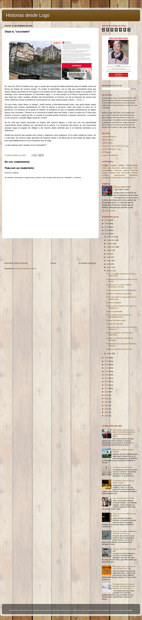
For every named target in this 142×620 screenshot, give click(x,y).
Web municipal (107, 140)
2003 (107, 405)
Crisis (135, 168)
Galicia (126, 170)
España (134, 173)
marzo (109, 267)
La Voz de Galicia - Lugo (111, 149)
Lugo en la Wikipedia (110, 155)
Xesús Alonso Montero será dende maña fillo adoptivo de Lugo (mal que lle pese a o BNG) (124, 433)
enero (109, 353)
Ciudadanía (127, 178)
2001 (107, 412)
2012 (107, 385)
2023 (107, 227)
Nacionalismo (117, 178)
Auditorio (105, 175)
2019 (107, 361)
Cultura (113, 165)
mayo (109, 260)
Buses (133, 177)
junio (109, 257)
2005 (107, 399)
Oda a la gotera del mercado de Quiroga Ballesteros (118, 316)
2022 (107, 230)
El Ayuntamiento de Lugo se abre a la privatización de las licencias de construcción (124, 586)
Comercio (118, 170)
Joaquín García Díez (111, 173)
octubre (110, 244)
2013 (107, 381)
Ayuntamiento (107, 170)
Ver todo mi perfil (108, 211)
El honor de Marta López (115, 320)
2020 (107, 358)
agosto (109, 250)
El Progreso (106, 152)
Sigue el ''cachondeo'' (114, 311)
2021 (107, 234)
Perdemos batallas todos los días (119, 349)
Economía (116, 168)
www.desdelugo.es (109, 137)
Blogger (129, 610)
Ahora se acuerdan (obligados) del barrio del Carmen (124, 532)
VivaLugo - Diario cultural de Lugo (115, 146)
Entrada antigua (87, 263)
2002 (107, 409)
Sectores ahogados (113, 303)
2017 (107, 368)
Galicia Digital (107, 143)
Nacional (134, 170)
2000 (107, 416)
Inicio (53, 263)
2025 (107, 220)
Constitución (107, 178)
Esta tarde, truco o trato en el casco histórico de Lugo (124, 568)
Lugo (105, 165)
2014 (107, 378)
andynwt (105, 610)
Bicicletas (133, 175)
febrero (110, 271)
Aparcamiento (119, 175)
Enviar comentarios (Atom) (26, 268)
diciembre (111, 237)
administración (126, 168)
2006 (107, 395)
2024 (107, 223)
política (121, 165)
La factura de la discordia (122, 467)
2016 (107, 371)
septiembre (111, 247)
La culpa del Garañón (114, 324)
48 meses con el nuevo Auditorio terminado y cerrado (119, 286)
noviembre (111, 240)
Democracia (131, 165)
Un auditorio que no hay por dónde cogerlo (123, 482)
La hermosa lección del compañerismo (121, 290)
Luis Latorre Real (123, 187)
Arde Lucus (106, 168)
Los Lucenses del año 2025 (123, 498)
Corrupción (125, 173)
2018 (107, 365)
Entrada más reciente (16, 263)
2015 (107, 375)
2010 (107, 392)
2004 (107, 402)
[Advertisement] (50, 250)
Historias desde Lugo (27, 15)
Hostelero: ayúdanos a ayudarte (118, 294)
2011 (107, 388)
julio (108, 254)
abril (109, 264)
